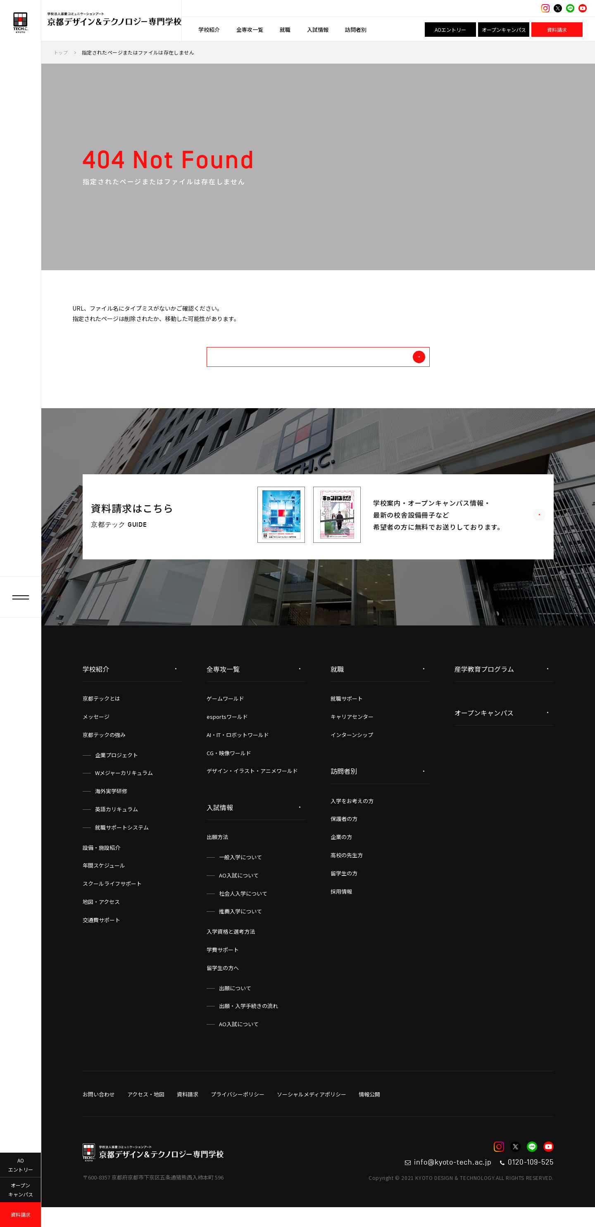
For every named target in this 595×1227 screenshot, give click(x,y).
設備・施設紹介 (101, 863)
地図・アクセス (101, 917)
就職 (285, 29)
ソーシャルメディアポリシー (311, 1109)
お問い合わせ (99, 1109)
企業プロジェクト (116, 770)
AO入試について (239, 890)
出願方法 (217, 852)
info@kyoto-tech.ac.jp (418, 1180)
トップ (61, 52)
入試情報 (317, 29)
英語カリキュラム (116, 824)
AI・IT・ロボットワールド (238, 750)
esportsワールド (227, 732)
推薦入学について (240, 926)
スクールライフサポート (112, 899)
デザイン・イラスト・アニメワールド (252, 786)
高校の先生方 (347, 870)
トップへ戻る (359, 368)
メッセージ (96, 732)
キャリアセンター (352, 732)
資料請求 (557, 29)
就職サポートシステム (122, 843)
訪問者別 (356, 29)
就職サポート (347, 714)
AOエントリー (450, 29)
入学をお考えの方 (352, 816)
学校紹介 (209, 29)
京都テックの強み (104, 750)
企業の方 (341, 852)
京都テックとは (101, 714)
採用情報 (341, 907)
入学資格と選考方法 (231, 947)
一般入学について (240, 872)
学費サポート (223, 965)
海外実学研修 (111, 806)
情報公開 (369, 1109)
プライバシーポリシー (237, 1109)
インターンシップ (352, 750)
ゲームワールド (225, 714)
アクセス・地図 (145, 1109)
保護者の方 (344, 834)
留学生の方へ (223, 983)
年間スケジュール (104, 881)
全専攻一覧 (249, 29)
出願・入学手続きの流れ (248, 1021)
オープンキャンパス (504, 29)
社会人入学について (243, 909)
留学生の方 (344, 888)
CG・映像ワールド (229, 768)
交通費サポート (101, 935)
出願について (235, 1003)
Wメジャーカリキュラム (124, 788)
